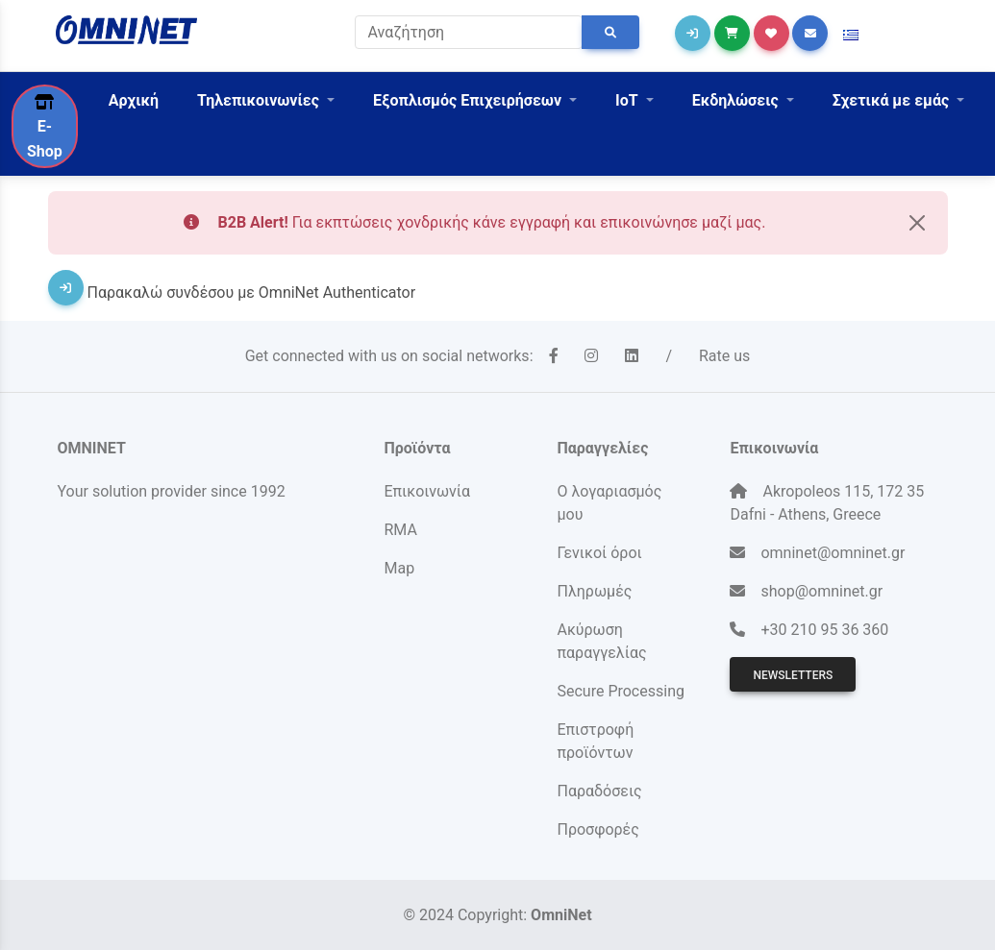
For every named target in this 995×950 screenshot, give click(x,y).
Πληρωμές (594, 591)
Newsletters (793, 675)
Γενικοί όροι (599, 553)
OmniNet (561, 915)
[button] (850, 35)
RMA (400, 530)
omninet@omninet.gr (832, 553)
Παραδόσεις (599, 791)
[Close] (917, 223)
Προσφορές (597, 829)
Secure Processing (620, 691)
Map (399, 568)
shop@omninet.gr (821, 591)
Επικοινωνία (427, 491)
